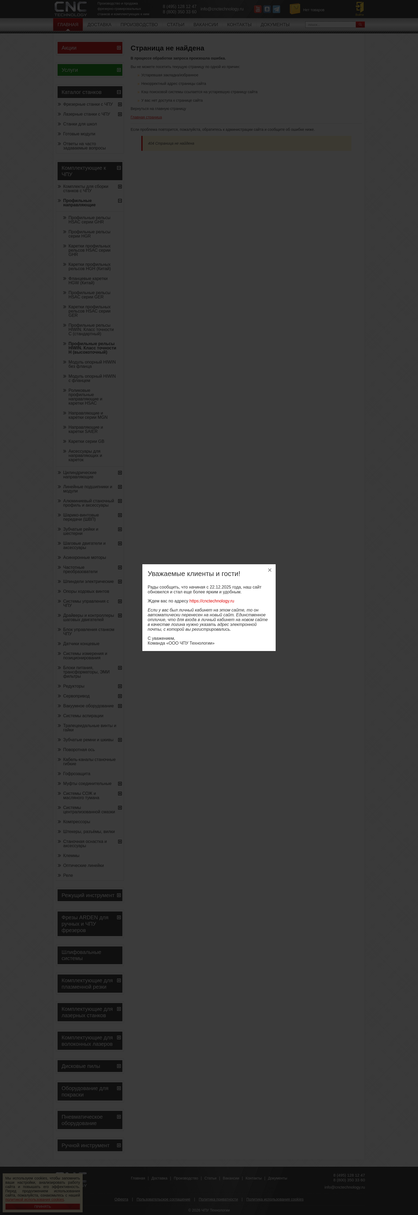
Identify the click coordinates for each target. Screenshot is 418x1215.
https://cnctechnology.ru (212, 601)
